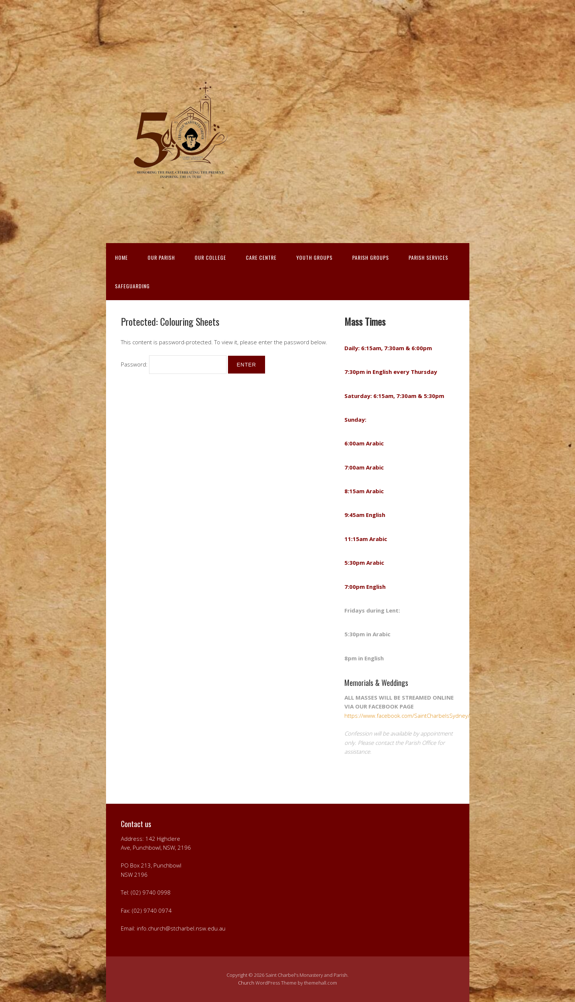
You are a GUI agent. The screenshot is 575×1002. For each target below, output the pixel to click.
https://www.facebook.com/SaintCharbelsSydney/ (407, 715)
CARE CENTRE (261, 257)
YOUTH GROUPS (314, 257)
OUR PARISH (161, 257)
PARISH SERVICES (428, 257)
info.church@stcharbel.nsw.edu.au (181, 928)
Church (246, 982)
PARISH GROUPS (370, 257)
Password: (174, 364)
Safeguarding (132, 286)
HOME (121, 257)
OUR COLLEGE (210, 257)
